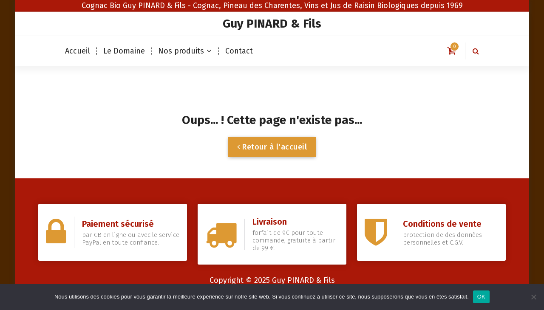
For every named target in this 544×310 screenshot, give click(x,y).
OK (481, 296)
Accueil (77, 51)
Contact (239, 51)
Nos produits (181, 51)
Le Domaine (124, 51)
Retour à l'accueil (272, 147)
